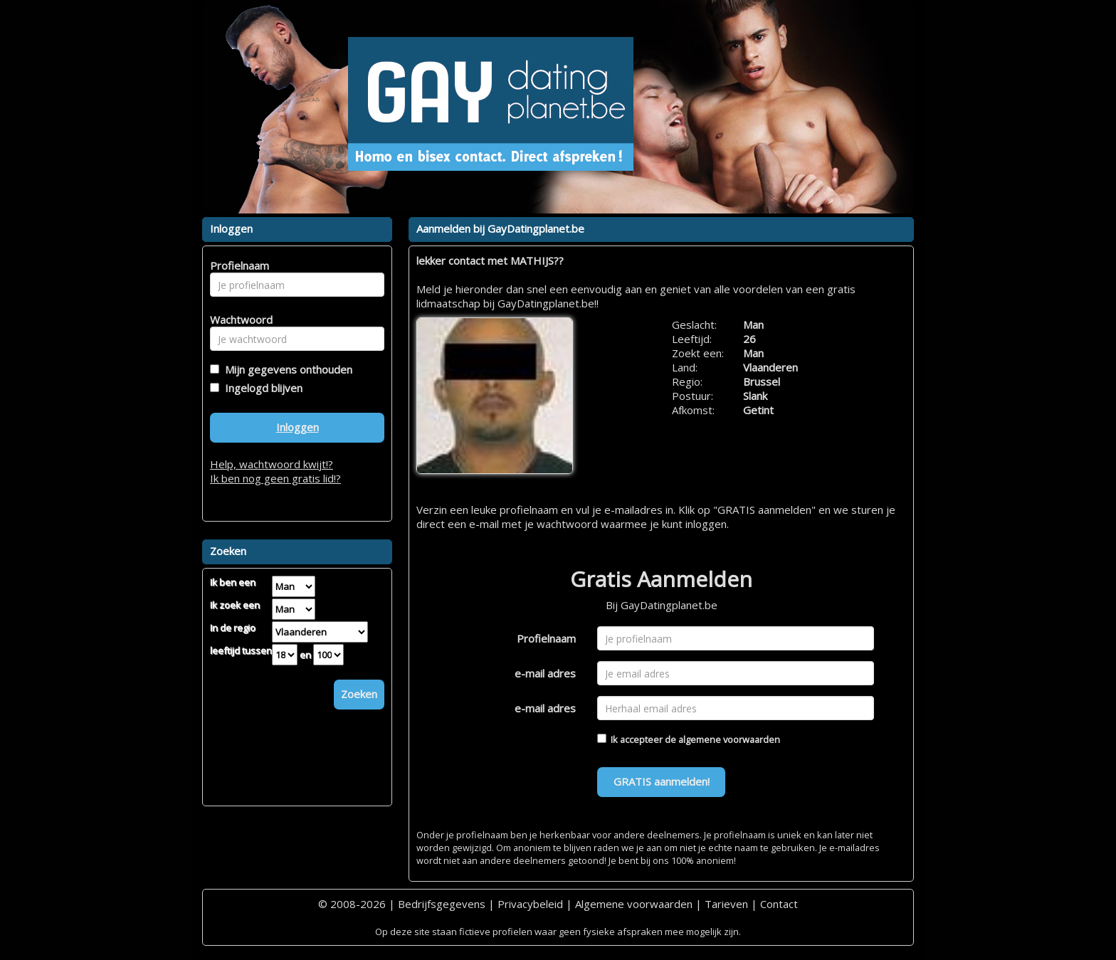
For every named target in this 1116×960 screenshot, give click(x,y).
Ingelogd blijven (260, 388)
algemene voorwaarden (729, 739)
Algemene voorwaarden (634, 904)
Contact (779, 904)
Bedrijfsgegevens (441, 904)
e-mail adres (545, 673)
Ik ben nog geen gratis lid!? (275, 478)
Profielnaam (546, 638)
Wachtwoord (237, 319)
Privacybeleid (530, 904)
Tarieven (726, 904)
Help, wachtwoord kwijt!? (271, 464)
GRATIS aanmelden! (662, 781)
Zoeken (359, 694)
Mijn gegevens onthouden (285, 369)
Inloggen (297, 427)
